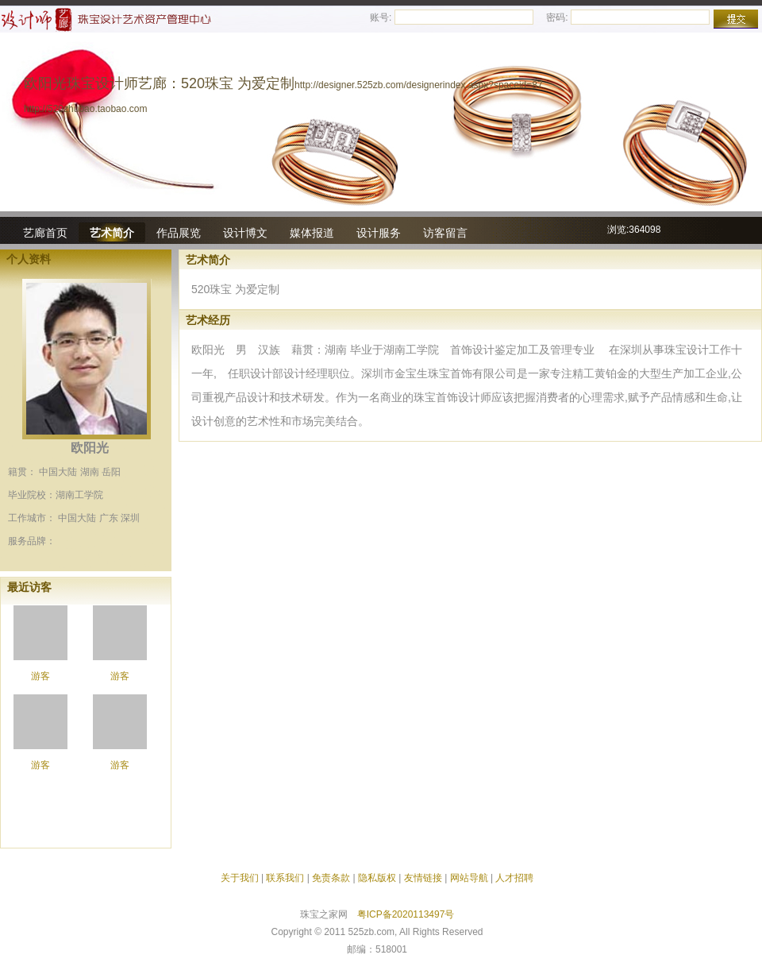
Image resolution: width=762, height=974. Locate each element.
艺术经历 (208, 320)
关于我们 (240, 877)
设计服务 (378, 232)
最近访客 (29, 587)
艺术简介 (112, 232)
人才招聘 (514, 877)
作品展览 (178, 232)
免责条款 (331, 877)
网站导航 (469, 877)
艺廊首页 (45, 232)
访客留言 (445, 232)
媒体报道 (312, 232)
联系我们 (285, 877)
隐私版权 (377, 877)
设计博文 (245, 232)
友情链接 (423, 877)
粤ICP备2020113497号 (406, 914)
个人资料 (28, 259)
